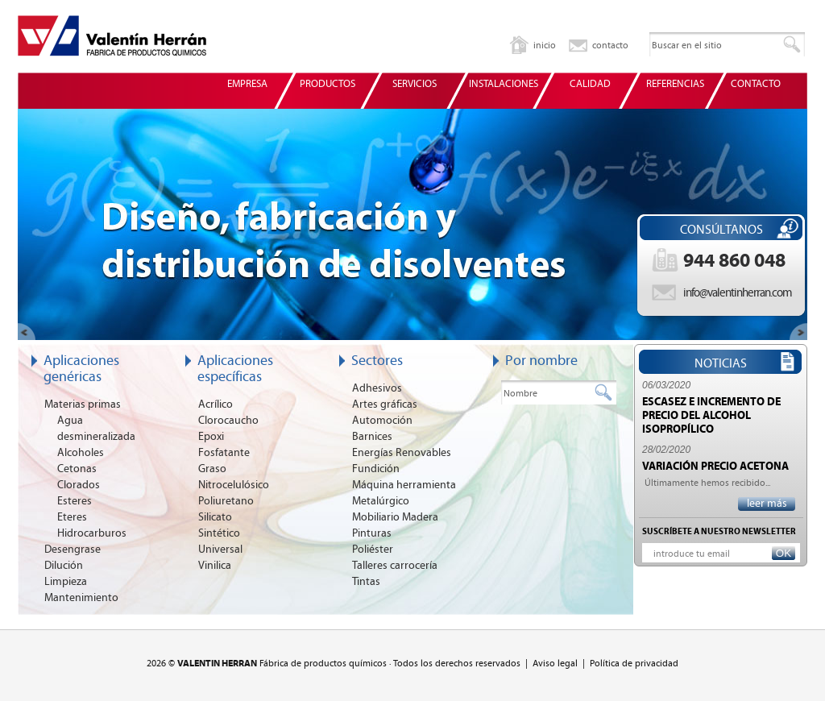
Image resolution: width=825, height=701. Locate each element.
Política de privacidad (634, 663)
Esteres (74, 501)
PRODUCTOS (327, 84)
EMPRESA (247, 84)
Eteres (72, 517)
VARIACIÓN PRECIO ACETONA (715, 466)
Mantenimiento (81, 597)
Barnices (372, 436)
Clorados (78, 485)
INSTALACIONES (503, 84)
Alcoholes (80, 452)
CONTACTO (756, 84)
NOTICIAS (720, 363)
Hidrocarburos (91, 533)
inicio (544, 45)
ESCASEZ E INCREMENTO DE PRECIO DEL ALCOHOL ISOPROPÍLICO (711, 415)
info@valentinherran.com (737, 293)
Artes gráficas (384, 404)
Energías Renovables (401, 452)
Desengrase (72, 549)
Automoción (382, 420)
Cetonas (77, 468)
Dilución (63, 565)
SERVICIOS (414, 84)
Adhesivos (377, 388)
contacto (610, 45)
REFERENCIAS (675, 84)
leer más (767, 503)
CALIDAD (590, 84)
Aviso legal (555, 663)
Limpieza (65, 581)
